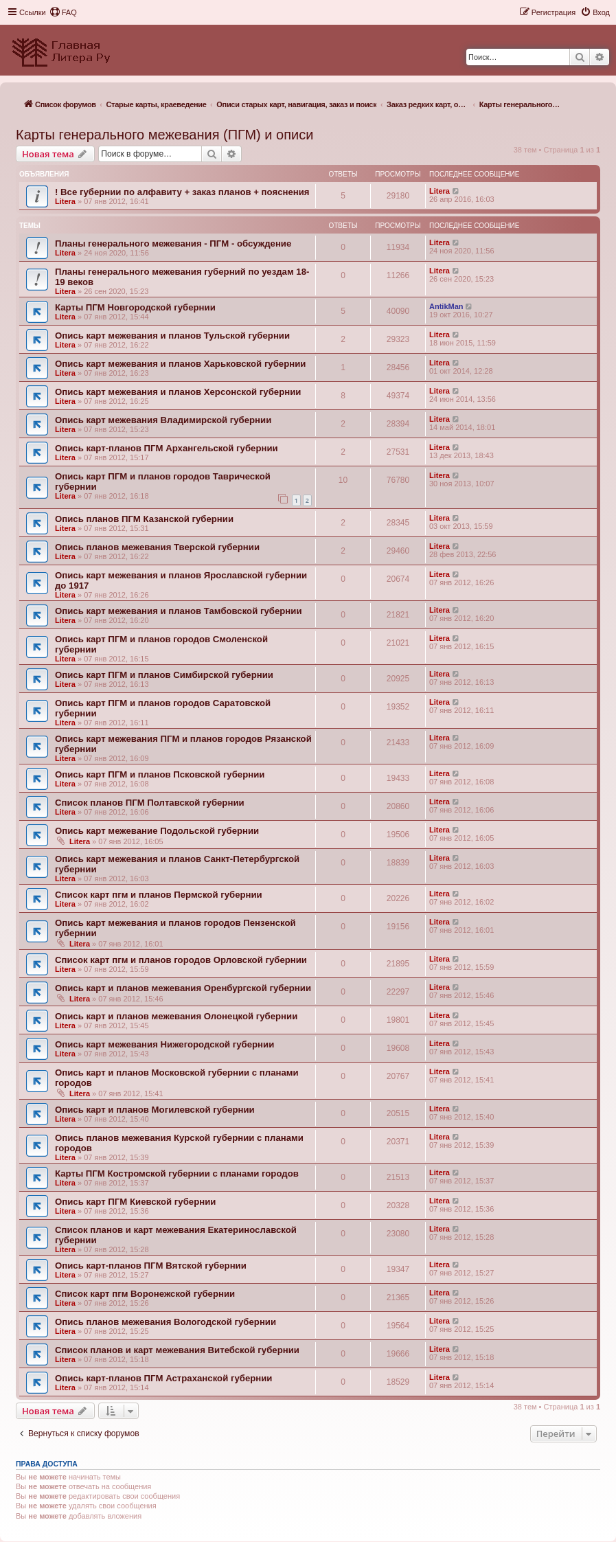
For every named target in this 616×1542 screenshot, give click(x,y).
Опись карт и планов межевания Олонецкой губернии (176, 1016)
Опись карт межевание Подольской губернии (157, 831)
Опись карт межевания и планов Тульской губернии (172, 335)
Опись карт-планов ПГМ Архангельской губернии (166, 448)
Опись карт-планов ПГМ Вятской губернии (151, 1265)
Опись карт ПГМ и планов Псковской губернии (159, 774)
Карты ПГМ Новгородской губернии (135, 307)
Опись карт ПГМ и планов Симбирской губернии (164, 675)
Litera (65, 201)
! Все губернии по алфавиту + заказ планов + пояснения (182, 192)
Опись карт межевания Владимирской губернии (163, 420)
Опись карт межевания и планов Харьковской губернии (180, 364)
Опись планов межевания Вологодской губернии (165, 1322)
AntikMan (446, 306)
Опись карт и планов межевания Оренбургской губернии (183, 988)
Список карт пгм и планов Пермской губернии (158, 894)
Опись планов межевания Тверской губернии (157, 547)
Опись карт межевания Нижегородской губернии (164, 1044)
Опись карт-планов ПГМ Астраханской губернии (163, 1378)
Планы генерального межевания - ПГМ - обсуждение (173, 243)
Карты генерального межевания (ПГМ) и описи (164, 134)
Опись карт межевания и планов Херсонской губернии (178, 392)
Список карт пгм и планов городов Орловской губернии (181, 960)
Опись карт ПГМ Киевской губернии (135, 1202)
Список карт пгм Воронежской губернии (145, 1294)
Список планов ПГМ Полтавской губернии (149, 802)
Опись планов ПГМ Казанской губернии (144, 519)
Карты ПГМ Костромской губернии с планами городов (177, 1173)
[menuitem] (63, 12)
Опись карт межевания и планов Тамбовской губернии (178, 611)
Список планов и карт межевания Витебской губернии (177, 1350)
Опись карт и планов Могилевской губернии (155, 1109)
